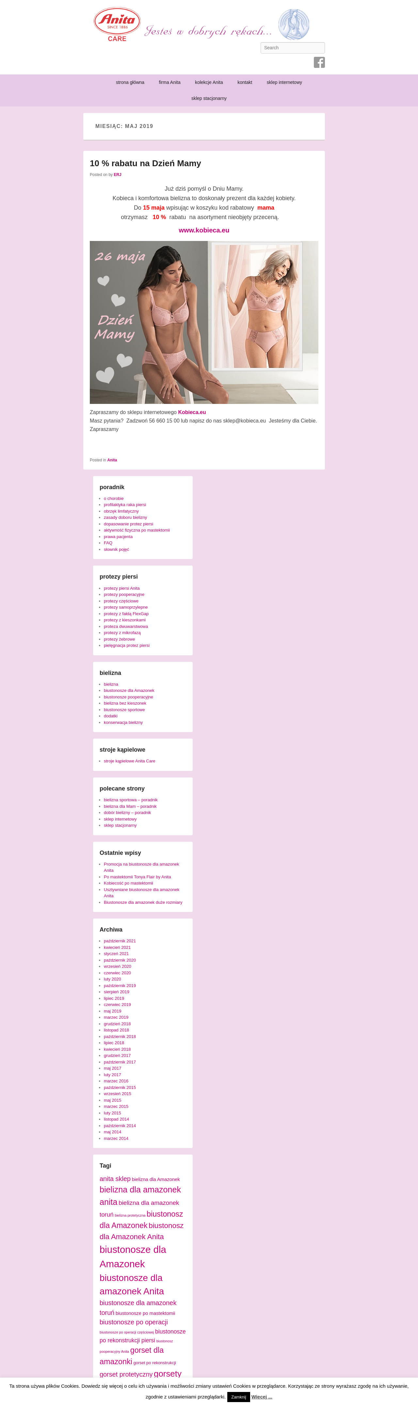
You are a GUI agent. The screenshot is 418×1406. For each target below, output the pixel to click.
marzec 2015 (116, 1106)
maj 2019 (112, 1011)
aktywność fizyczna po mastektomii (137, 530)
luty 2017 (112, 1074)
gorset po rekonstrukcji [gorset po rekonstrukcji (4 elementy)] (154, 1362)
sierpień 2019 (116, 991)
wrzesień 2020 (117, 966)
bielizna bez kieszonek (125, 703)
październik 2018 (120, 1036)
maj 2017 (112, 1068)
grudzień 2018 (117, 1023)
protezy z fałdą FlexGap (126, 613)
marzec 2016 (116, 1080)
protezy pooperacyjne (124, 594)
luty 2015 (112, 1112)
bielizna (111, 684)
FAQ (108, 542)
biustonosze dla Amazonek (129, 690)
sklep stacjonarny (209, 98)
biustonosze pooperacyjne (128, 697)
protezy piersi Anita (122, 588)
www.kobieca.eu (204, 230)
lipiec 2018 (114, 1042)
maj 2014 (112, 1131)
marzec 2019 (116, 1017)
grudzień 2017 (117, 1055)
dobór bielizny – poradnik (127, 812)
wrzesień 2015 (117, 1093)
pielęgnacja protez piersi (127, 645)
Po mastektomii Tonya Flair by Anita (137, 876)
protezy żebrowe (119, 639)
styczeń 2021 (116, 953)
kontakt (244, 82)
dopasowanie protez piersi (128, 523)
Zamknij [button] (238, 1397)
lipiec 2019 (114, 998)
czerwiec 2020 (117, 972)
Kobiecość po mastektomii (128, 883)
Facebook (319, 62)
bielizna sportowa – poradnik (131, 799)
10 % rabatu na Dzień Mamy (145, 163)
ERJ (117, 174)
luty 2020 (112, 979)
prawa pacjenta (118, 536)
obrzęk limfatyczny (121, 511)
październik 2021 (120, 940)
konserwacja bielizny (123, 722)
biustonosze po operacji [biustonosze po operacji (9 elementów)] (134, 1322)
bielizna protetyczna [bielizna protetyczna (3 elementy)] (130, 1215)
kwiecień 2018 (117, 1049)
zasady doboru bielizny (125, 517)
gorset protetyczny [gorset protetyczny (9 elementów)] (126, 1374)
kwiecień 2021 (117, 947)
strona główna (130, 82)
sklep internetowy (284, 82)
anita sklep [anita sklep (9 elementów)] (115, 1178)
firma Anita (170, 82)
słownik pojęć (116, 549)
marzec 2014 (116, 1138)
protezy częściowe (121, 601)
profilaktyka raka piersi (125, 504)
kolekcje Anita (209, 82)
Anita (112, 460)
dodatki (111, 715)
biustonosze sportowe (124, 709)
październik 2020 (120, 960)
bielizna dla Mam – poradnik (130, 806)
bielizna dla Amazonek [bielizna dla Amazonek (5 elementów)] (156, 1179)
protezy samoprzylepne (126, 607)
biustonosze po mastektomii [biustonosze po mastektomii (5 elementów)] (145, 1313)
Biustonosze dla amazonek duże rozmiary (143, 902)
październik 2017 (120, 1062)
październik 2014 (120, 1125)
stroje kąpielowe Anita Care (129, 761)
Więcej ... (261, 1396)
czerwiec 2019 (117, 1004)
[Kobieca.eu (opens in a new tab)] (192, 412)
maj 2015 (112, 1100)
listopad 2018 (116, 1030)
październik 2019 (120, 985)
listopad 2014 (116, 1119)
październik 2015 (120, 1087)
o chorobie (114, 498)
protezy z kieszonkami (125, 619)
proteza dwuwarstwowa (126, 626)
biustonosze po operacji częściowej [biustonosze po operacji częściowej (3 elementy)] (127, 1332)
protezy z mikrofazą (122, 632)
